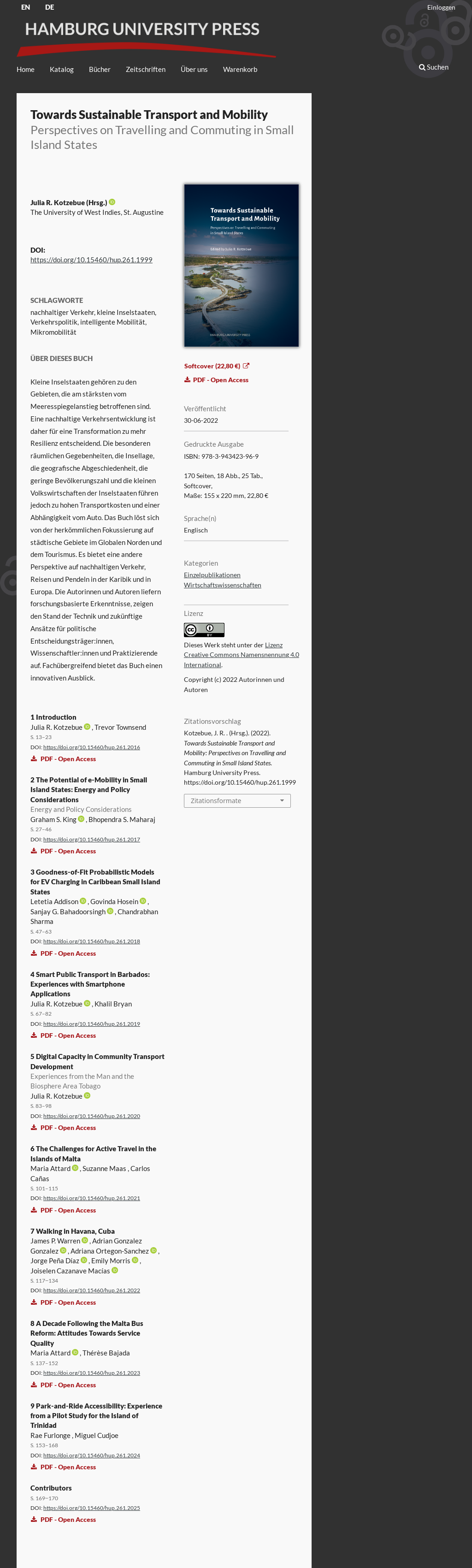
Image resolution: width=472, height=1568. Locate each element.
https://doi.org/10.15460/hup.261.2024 (91, 1455)
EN (25, 7)
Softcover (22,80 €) (213, 366)
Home (26, 69)
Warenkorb (240, 69)
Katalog (62, 69)
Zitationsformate (216, 800)
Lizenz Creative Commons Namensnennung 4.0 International (241, 655)
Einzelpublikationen (212, 575)
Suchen (433, 67)
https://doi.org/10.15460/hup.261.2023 (91, 1372)
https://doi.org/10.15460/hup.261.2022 (91, 1290)
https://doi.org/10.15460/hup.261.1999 (91, 259)
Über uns (194, 69)
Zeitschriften (145, 69)
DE (49, 7)
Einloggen (441, 7)
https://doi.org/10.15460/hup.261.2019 (91, 1023)
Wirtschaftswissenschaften (222, 585)
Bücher (100, 69)
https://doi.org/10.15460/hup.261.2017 (91, 839)
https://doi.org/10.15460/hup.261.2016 (91, 747)
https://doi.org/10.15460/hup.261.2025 (91, 1507)
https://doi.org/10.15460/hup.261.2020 (91, 1115)
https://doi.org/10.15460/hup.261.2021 (91, 1198)
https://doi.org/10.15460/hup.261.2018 (91, 941)
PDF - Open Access (63, 759)
